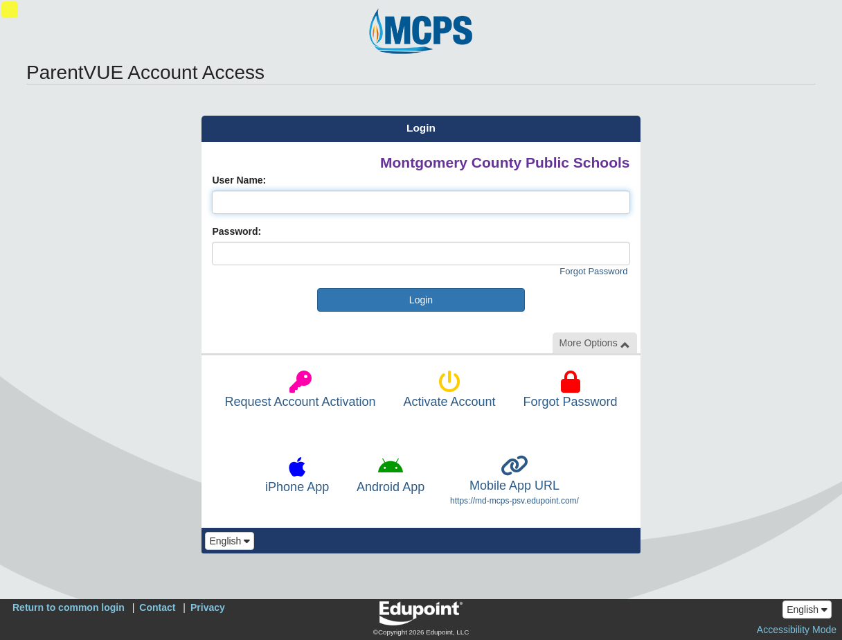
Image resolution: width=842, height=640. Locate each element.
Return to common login (68, 607)
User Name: (239, 180)
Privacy (207, 607)
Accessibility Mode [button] (796, 629)
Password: (236, 231)
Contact (157, 607)
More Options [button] (594, 343)
